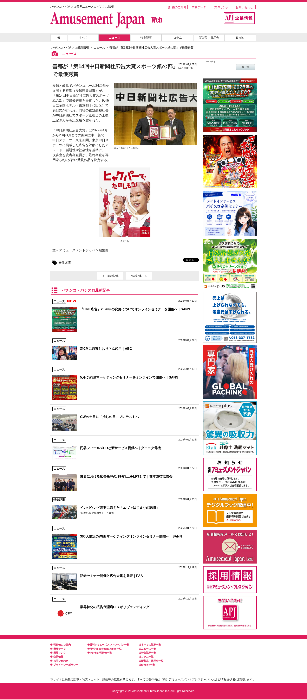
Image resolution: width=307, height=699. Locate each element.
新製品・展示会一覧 (151, 660)
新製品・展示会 (209, 37)
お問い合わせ (244, 7)
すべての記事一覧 (150, 644)
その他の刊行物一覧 (99, 652)
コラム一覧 (146, 656)
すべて (83, 37)
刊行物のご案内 (176, 7)
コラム (177, 37)
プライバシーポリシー (64, 664)
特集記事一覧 (147, 652)
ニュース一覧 (147, 648)
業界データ (199, 7)
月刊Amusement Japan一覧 (104, 648)
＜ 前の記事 (110, 276)
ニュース (114, 37)
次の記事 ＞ (139, 276)
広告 (68, 262)
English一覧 (147, 664)
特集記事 (146, 37)
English (240, 37)
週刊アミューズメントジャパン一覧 (108, 644)
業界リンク (221, 7)
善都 (61, 262)
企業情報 (56, 656)
